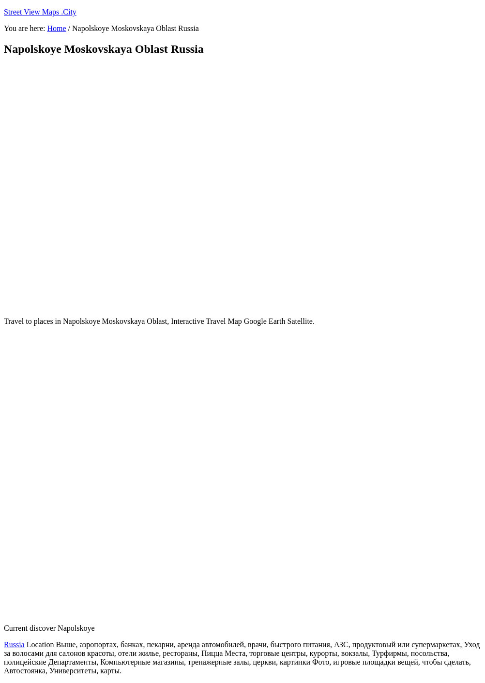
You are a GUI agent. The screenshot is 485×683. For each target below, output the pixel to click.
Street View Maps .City (40, 12)
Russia (14, 644)
